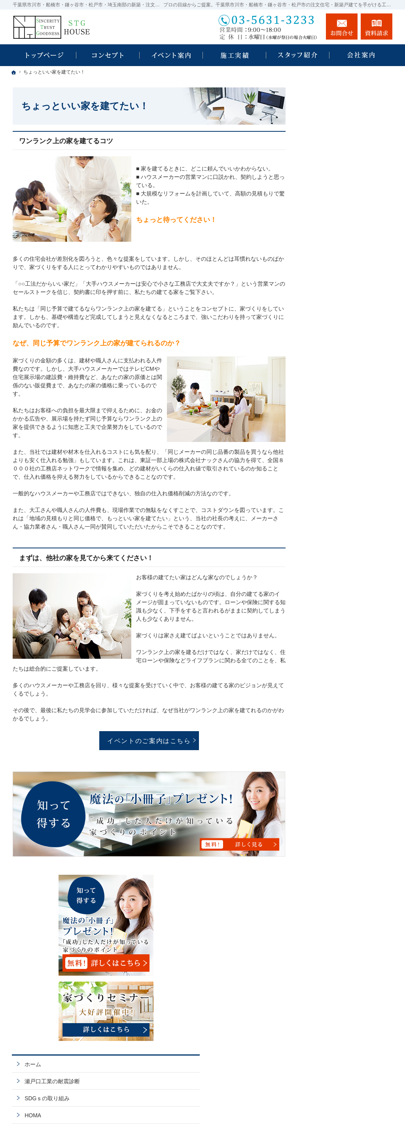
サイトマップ (326, 682)
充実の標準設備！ (332, 478)
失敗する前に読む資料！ (340, 614)
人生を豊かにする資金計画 (343, 410)
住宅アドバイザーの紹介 (340, 580)
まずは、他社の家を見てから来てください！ (86, 558)
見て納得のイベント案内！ (343, 376)
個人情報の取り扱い (335, 665)
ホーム (318, 277)
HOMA (318, 328)
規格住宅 (325, 344)
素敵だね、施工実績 (335, 444)
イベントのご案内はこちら (149, 740)
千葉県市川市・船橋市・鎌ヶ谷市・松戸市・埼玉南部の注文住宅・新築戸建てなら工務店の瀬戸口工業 (240, 1111)
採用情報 (321, 597)
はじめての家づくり (335, 495)
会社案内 (321, 546)
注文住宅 (325, 359)
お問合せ (342, 26)
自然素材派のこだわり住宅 (343, 461)
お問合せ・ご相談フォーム (344, 1059)
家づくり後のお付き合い (340, 529)
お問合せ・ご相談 (332, 631)
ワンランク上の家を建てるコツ (66, 141)
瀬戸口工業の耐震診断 (337, 294)
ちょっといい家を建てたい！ (346, 427)
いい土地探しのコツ (335, 393)
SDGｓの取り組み (332, 311)
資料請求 (376, 26)
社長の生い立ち (329, 563)
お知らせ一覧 (326, 648)
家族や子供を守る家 (335, 512)
